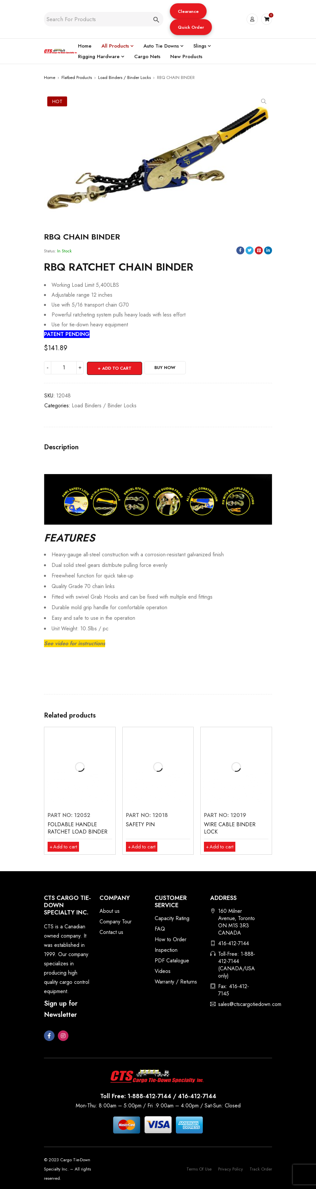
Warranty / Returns (176, 981)
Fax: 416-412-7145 (233, 989)
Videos (163, 970)
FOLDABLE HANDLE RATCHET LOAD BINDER (77, 827)
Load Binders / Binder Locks (124, 77)
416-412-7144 (233, 943)
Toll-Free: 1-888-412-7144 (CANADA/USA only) (236, 964)
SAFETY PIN (140, 824)
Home (49, 77)
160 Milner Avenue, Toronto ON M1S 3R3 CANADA (236, 921)
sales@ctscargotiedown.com (249, 1003)
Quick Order (191, 27)
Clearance (188, 11)
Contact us (111, 931)
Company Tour (115, 921)
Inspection (166, 949)
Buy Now (169, 367)
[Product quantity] (63, 367)
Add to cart (117, 367)
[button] (188, 11)
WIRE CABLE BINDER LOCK (230, 827)
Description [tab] (61, 446)
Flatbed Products (76, 77)
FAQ (160, 928)
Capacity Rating (172, 917)
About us (109, 910)
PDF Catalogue (172, 960)
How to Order (170, 939)
